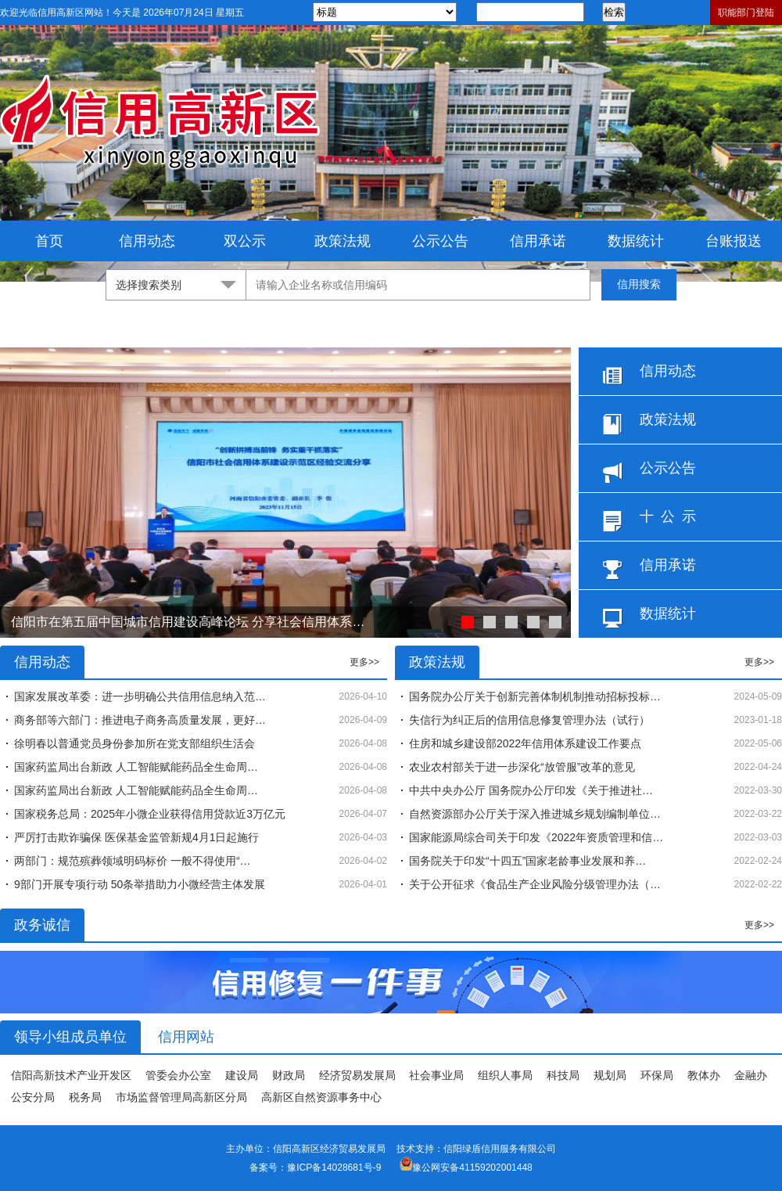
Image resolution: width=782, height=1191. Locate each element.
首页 (49, 241)
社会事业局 (436, 1075)
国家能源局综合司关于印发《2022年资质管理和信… (536, 837)
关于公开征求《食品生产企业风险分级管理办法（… (535, 884)
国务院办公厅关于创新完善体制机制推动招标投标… (535, 696)
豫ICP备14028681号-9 (334, 1167)
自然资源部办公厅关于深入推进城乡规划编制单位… (535, 814)
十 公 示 (649, 520)
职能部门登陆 (746, 12)
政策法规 (342, 241)
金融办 (750, 1075)
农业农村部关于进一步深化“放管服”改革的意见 (522, 767)
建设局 (241, 1075)
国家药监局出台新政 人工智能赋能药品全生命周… (136, 767)
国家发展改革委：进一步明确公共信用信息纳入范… (140, 696)
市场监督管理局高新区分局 (181, 1097)
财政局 (288, 1075)
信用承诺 (538, 241)
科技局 (563, 1075)
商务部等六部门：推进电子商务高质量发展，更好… (140, 720)
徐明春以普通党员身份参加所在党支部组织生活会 (134, 743)
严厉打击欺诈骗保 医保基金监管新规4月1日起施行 (136, 837)
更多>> (364, 662)
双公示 (245, 241)
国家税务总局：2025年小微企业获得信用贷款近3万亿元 (149, 814)
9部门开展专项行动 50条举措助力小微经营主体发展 (139, 884)
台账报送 (733, 241)
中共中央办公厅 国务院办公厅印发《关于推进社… (531, 790)
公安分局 (33, 1097)
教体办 (703, 1075)
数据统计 (636, 241)
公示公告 (440, 241)
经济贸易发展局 (357, 1075)
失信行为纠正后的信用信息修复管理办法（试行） (529, 720)
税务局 (85, 1097)
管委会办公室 (178, 1075)
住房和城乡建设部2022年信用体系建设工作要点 (525, 743)
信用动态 (147, 241)
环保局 (656, 1075)
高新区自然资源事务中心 (321, 1097)
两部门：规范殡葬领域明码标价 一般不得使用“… (132, 861)
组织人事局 (505, 1075)
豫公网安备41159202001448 (472, 1167)
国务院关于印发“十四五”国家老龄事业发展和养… (527, 861)
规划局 (610, 1075)
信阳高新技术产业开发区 (71, 1075)
